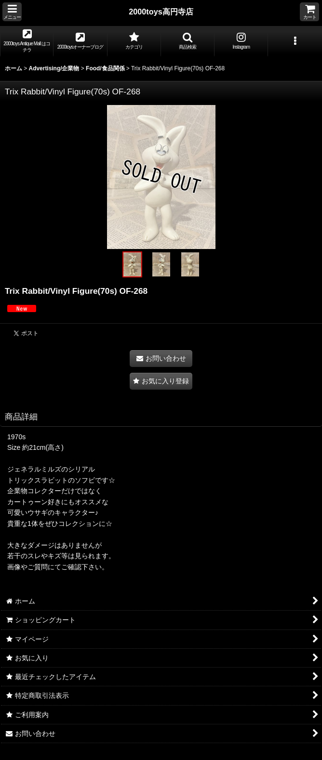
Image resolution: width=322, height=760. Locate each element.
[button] (12, 11)
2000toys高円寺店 (161, 11)
